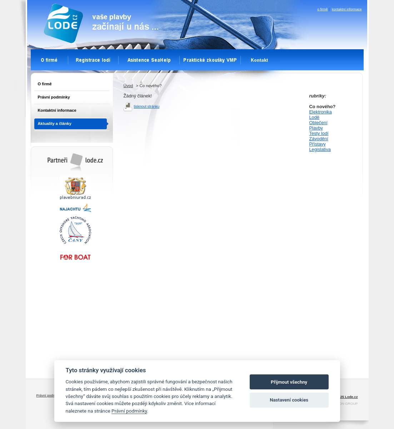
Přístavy (317, 144)
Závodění (318, 138)
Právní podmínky (54, 97)
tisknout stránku (147, 106)
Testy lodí (319, 133)
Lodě (314, 117)
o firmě (322, 9)
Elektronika (320, 112)
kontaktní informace (347, 9)
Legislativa (320, 149)
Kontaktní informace (57, 110)
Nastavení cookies (289, 400)
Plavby (316, 128)
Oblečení (318, 122)
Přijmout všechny (289, 382)
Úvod (128, 86)
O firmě (45, 84)
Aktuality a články (55, 123)
